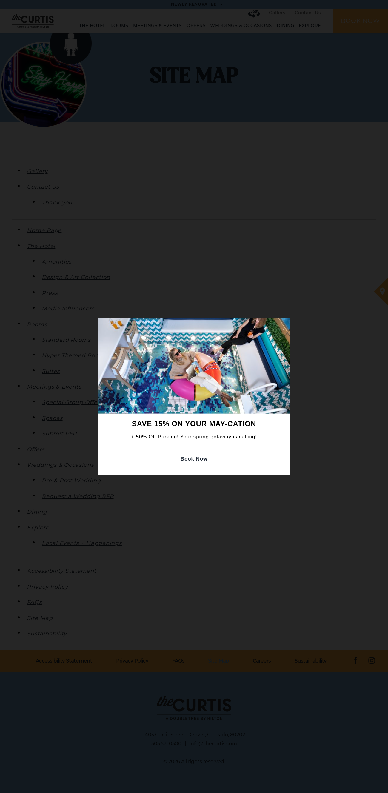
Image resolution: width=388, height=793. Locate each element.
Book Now (194, 459)
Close (280, 326)
